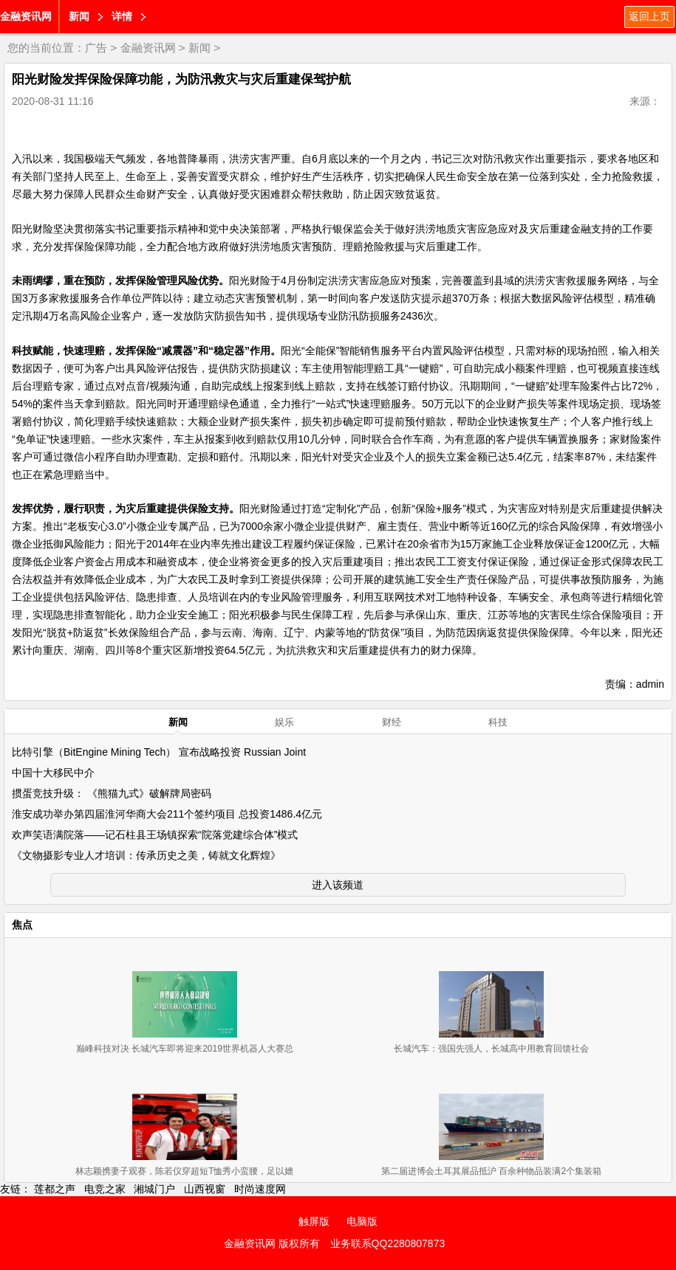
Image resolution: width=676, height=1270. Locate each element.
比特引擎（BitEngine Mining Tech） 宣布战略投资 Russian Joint (159, 752)
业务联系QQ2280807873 (387, 1243)
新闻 (79, 16)
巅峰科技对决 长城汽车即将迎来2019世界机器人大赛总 (184, 1048)
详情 (122, 16)
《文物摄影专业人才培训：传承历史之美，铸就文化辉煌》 (146, 855)
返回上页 (649, 16)
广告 (96, 47)
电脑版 (362, 1221)
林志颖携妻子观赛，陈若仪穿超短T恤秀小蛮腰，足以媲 (184, 1171)
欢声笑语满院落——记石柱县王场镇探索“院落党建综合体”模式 (155, 835)
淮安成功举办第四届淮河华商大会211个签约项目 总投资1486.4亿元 (167, 814)
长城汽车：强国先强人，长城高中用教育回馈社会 (491, 1048)
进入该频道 (337, 885)
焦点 (22, 925)
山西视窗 (204, 1189)
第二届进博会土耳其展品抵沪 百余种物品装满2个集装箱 (491, 1171)
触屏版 (314, 1221)
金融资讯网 (26, 16)
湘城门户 (154, 1189)
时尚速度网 (260, 1189)
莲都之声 (54, 1189)
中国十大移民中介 (53, 773)
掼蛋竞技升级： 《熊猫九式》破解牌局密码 (111, 793)
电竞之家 (105, 1189)
